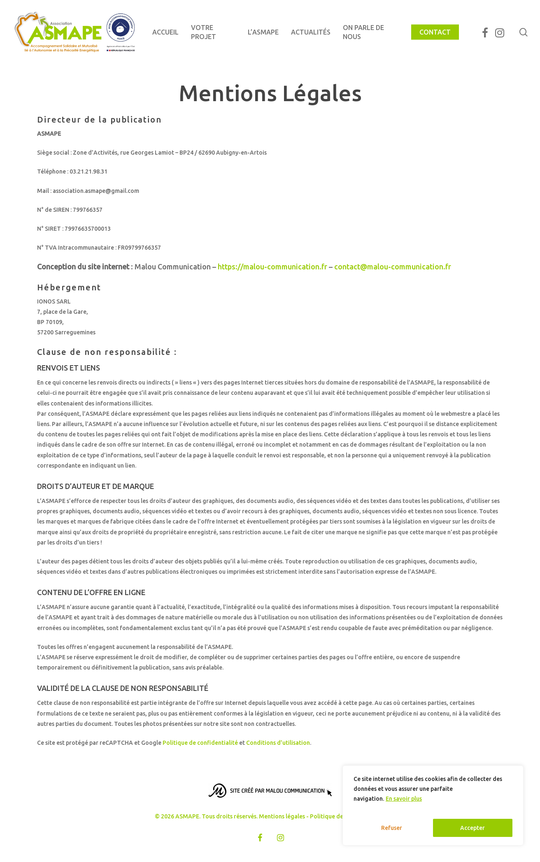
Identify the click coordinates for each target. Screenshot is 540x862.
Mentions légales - (284, 816)
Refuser (391, 828)
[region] (433, 805)
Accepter (472, 828)
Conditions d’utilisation (278, 742)
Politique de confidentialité (200, 742)
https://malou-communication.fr (272, 266)
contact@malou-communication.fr (392, 266)
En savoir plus (404, 798)
